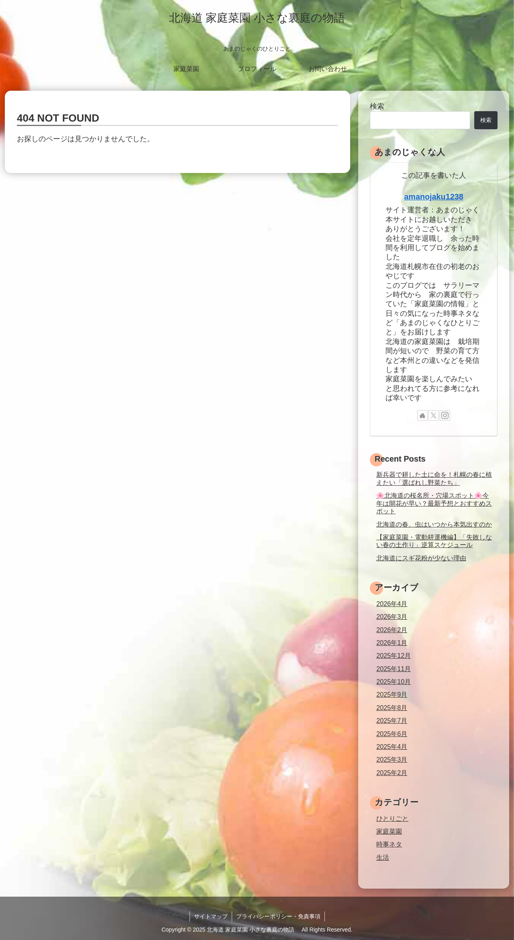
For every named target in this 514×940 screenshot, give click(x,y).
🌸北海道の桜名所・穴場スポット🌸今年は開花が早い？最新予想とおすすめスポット (434, 503)
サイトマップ (211, 916)
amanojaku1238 (433, 196)
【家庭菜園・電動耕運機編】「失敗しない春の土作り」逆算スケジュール (434, 540)
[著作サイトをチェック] (422, 415)
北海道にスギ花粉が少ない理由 (421, 558)
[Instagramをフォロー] (445, 415)
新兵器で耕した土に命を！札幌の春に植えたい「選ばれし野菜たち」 (434, 478)
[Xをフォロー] (433, 415)
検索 (377, 106)
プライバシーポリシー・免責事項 (278, 916)
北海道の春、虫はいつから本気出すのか (434, 524)
